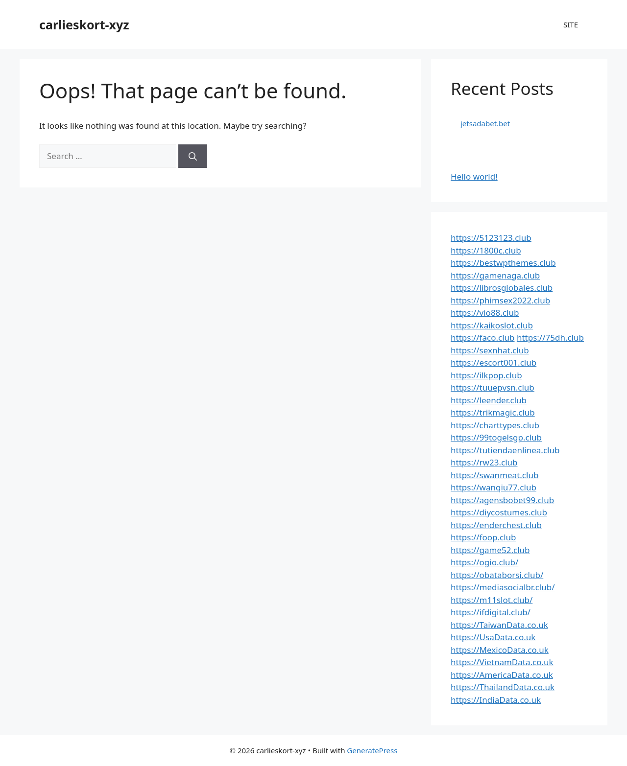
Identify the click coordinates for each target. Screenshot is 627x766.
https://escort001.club (493, 362)
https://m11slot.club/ (491, 599)
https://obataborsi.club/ (497, 574)
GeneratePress (372, 750)
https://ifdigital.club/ (491, 612)
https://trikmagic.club (493, 412)
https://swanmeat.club (494, 475)
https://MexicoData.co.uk (500, 649)
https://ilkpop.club (486, 375)
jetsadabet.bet (485, 123)
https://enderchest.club (496, 525)
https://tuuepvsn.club (492, 387)
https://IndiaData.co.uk (496, 699)
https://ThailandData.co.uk (503, 687)
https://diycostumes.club (499, 512)
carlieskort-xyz (84, 24)
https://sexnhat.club (490, 350)
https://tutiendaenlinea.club (505, 450)
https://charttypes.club (495, 425)
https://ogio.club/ (484, 562)
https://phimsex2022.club (500, 300)
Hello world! (474, 176)
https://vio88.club (485, 312)
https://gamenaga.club (495, 275)
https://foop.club (483, 537)
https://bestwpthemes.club (503, 262)
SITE (570, 24)
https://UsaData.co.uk (493, 637)
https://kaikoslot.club (492, 325)
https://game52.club (490, 550)
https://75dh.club (550, 337)
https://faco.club (482, 337)
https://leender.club (489, 400)
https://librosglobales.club (502, 287)
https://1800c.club (486, 250)
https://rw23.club (484, 462)
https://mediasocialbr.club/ (503, 587)
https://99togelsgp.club (496, 437)
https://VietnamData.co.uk (502, 662)
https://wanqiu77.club (493, 487)
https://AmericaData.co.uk (502, 674)
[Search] (192, 156)
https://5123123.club (491, 237)
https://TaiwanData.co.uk (499, 624)
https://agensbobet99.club (502, 500)
